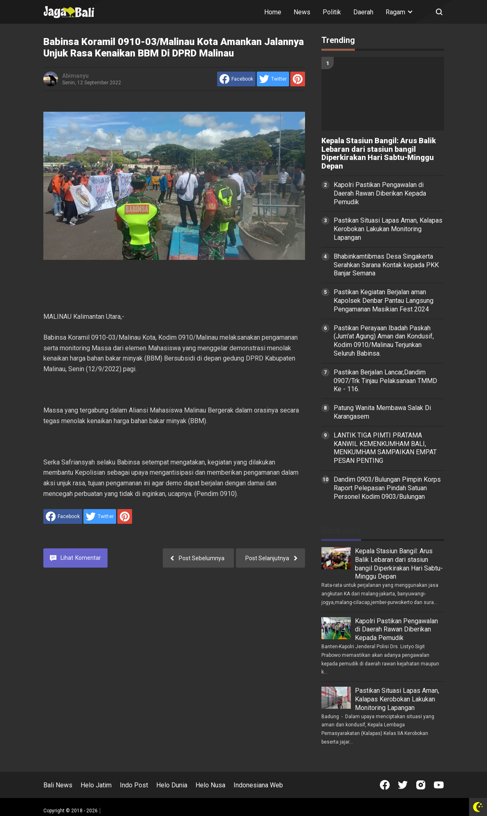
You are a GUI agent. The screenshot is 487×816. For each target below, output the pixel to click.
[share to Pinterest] (297, 79)
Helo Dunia (171, 785)
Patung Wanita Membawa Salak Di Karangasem (382, 412)
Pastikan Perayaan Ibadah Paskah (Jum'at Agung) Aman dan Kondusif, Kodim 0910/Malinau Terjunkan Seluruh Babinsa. (384, 340)
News (302, 12)
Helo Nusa (210, 785)
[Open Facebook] (385, 785)
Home (272, 12)
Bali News (57, 785)
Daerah (363, 12)
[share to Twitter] (273, 79)
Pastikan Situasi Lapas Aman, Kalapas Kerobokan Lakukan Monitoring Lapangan (388, 228)
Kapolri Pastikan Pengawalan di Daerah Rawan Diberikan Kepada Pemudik (380, 193)
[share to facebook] (236, 79)
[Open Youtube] (439, 785)
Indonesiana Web (258, 785)
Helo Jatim (96, 785)
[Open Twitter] (403, 785)
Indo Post (134, 785)
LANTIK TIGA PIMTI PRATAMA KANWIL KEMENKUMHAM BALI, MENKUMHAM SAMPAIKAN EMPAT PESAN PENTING (385, 447)
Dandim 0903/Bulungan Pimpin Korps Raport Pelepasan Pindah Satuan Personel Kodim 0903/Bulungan (387, 488)
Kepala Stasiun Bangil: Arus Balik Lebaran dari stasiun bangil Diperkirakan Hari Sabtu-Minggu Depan (378, 153)
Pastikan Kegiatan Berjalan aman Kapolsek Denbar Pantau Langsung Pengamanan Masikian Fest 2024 (383, 300)
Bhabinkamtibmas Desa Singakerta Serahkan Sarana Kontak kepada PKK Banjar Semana (386, 264)
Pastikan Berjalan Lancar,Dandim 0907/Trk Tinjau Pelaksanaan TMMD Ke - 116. (385, 380)
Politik (332, 12)
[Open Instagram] (421, 785)
